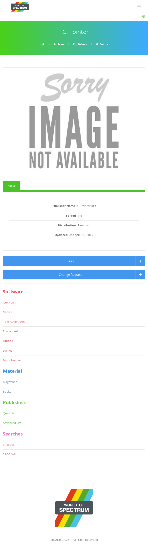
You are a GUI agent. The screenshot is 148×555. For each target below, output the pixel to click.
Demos (8, 350)
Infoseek (8, 444)
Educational (10, 331)
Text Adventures (14, 321)
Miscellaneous (12, 360)
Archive (58, 44)
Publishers (80, 44)
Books (7, 391)
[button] (143, 16)
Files (70, 261)
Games (7, 312)
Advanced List (12, 423)
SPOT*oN (9, 454)
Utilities (8, 341)
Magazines (10, 382)
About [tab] (11, 185)
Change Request (70, 274)
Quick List (9, 302)
